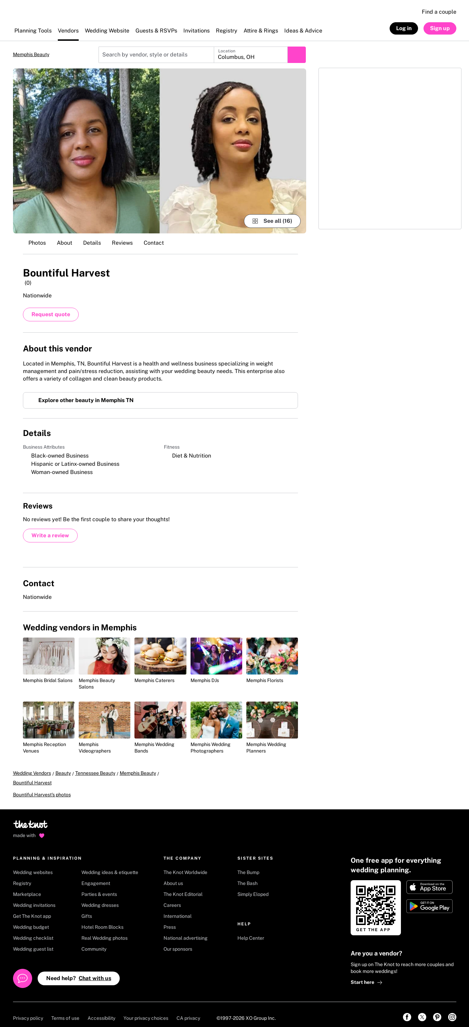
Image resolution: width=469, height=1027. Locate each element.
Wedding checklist (33, 930)
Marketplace (27, 886)
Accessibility (101, 1010)
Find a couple (439, 12)
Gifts (86, 908)
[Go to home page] (31, 818)
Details (92, 243)
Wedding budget (31, 919)
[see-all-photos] (272, 221)
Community (93, 941)
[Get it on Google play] (429, 898)
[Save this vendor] (291, 272)
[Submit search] (296, 55)
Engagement (95, 875)
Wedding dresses (100, 897)
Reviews (122, 243)
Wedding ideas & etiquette (109, 864)
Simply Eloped (253, 886)
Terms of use (65, 1010)
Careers (172, 897)
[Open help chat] (22, 970)
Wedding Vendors (32, 775)
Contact (154, 243)
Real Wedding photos (104, 930)
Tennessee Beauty (95, 775)
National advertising (186, 930)
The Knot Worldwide (185, 864)
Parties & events (99, 886)
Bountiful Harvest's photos (42, 786)
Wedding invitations (34, 897)
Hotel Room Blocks (102, 919)
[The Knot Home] (31, 15)
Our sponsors (178, 941)
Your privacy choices (145, 1010)
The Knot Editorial (183, 886)
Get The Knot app (32, 908)
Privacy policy (28, 1010)
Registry (22, 875)
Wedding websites (33, 864)
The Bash (247, 875)
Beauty (63, 775)
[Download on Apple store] (429, 879)
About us (173, 875)
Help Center (250, 930)
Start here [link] (366, 974)
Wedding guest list (33, 941)
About (64, 243)
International (178, 908)
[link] (407, 1009)
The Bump (248, 864)
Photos (37, 243)
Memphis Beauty (31, 54)
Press (170, 919)
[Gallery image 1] (159, 150)
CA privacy (188, 1010)
